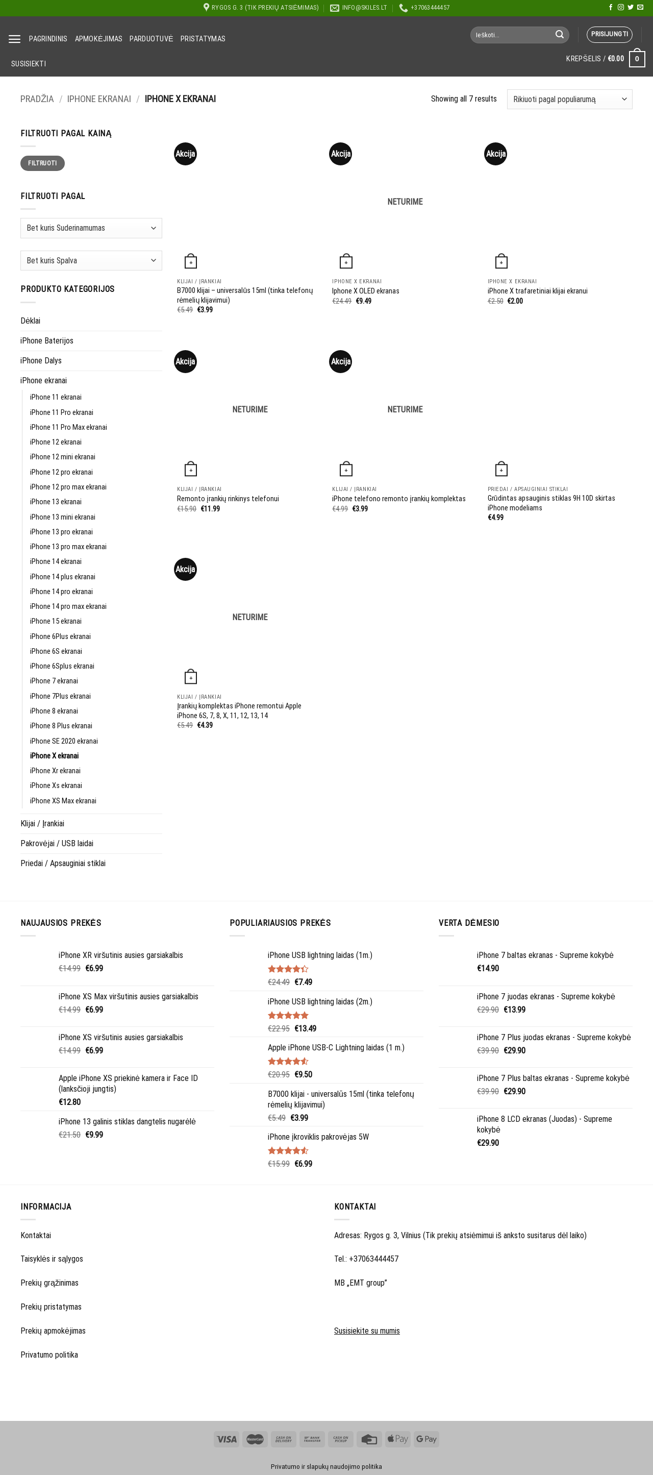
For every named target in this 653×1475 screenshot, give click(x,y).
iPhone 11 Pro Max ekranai (68, 427)
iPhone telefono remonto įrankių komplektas (398, 499)
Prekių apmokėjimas (53, 1331)
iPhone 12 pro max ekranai (68, 487)
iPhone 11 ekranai (56, 397)
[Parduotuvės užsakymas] (570, 99)
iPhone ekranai (99, 99)
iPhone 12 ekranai (56, 442)
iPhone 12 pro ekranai (61, 472)
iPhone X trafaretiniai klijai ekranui (538, 291)
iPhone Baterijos (46, 341)
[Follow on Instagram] (621, 7)
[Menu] (15, 39)
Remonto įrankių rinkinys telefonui (228, 499)
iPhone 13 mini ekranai (62, 517)
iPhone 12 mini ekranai (62, 457)
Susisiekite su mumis (367, 1331)
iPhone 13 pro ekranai (61, 532)
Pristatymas (203, 39)
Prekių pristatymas (51, 1307)
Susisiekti (28, 64)
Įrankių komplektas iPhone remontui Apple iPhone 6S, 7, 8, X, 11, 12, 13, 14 (239, 711)
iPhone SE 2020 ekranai (64, 741)
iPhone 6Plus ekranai (60, 636)
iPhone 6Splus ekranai (62, 666)
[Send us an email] (640, 7)
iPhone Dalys (41, 360)
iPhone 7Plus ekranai (60, 696)
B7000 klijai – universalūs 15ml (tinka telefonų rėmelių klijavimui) (245, 295)
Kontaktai (35, 1235)
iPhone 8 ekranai (54, 711)
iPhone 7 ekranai (54, 681)
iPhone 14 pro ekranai (61, 591)
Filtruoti (42, 163)
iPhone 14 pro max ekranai (68, 606)
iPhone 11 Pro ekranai (61, 412)
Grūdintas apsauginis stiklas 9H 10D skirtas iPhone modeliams (551, 503)
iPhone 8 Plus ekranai (61, 726)
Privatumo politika (49, 1355)
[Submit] (559, 34)
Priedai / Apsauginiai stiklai (63, 863)
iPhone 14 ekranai (56, 561)
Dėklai (30, 321)
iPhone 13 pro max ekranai (68, 547)
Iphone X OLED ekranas (365, 291)
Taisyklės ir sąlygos (51, 1259)
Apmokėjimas (99, 39)
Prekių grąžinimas (49, 1283)
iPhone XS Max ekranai (63, 801)
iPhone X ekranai (54, 756)
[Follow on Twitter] (630, 7)
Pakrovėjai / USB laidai (56, 843)
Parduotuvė (151, 39)
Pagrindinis (48, 39)
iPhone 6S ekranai (56, 651)
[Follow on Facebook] (611, 7)
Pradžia (37, 99)
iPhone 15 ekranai (56, 621)
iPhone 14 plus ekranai (62, 577)
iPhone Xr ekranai (55, 771)
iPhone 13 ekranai (56, 502)
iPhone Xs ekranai (56, 785)
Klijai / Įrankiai (42, 823)
